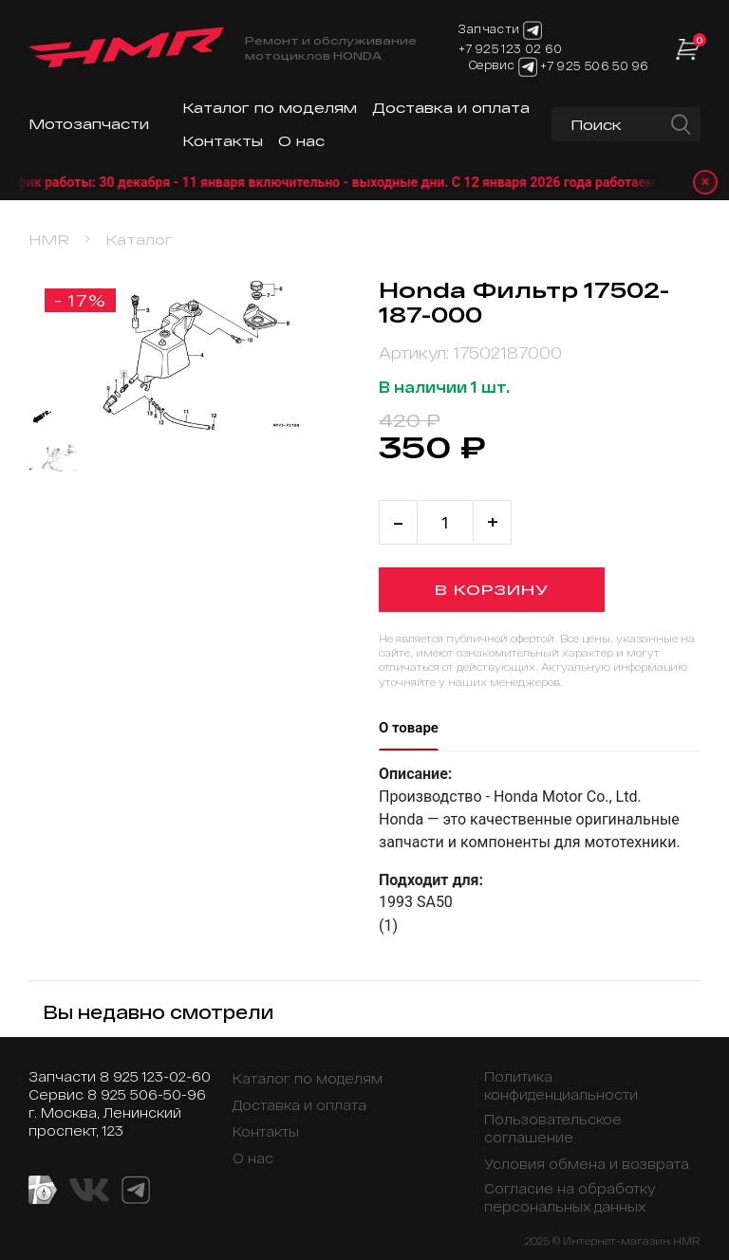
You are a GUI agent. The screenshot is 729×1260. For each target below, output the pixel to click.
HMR (48, 240)
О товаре (409, 727)
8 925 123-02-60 (155, 1076)
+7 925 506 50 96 (594, 65)
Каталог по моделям (269, 108)
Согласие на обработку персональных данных (570, 1197)
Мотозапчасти (88, 124)
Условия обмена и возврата (586, 1164)
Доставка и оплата (451, 108)
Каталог (139, 240)
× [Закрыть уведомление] (705, 182)
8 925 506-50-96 (146, 1094)
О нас (301, 141)
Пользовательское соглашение (553, 1128)
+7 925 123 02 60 (510, 48)
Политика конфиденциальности (561, 1085)
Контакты (222, 141)
